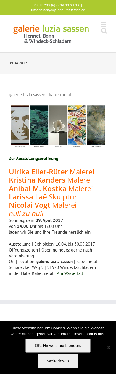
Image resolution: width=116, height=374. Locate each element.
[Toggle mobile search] (104, 31)
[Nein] (109, 347)
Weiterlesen (58, 361)
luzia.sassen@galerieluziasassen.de (58, 10)
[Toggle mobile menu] (104, 24)
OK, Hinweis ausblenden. (58, 345)
